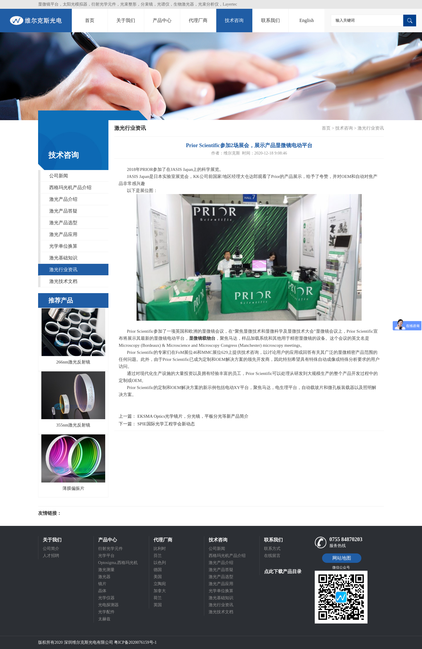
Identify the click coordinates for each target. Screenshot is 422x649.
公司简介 (51, 548)
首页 (89, 20)
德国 (158, 570)
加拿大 (160, 591)
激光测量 (106, 570)
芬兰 (158, 555)
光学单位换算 (63, 246)
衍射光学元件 (110, 548)
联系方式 (272, 548)
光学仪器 (106, 598)
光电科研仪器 (79, 513)
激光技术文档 (63, 281)
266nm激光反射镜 (73, 362)
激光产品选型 (63, 222)
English (307, 20)
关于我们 (125, 20)
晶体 (102, 591)
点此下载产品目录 (283, 571)
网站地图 (341, 557)
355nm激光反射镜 (73, 425)
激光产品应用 (63, 234)
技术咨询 (234, 20)
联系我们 (270, 20)
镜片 (102, 584)
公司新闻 (58, 175)
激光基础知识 (63, 257)
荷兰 (158, 598)
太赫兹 (104, 619)
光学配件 (106, 612)
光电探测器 (108, 605)
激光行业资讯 (63, 269)
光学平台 (106, 555)
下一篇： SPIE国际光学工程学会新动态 (157, 424)
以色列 (160, 562)
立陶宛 (160, 584)
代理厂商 (198, 20)
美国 (158, 577)
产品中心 (162, 20)
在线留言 (272, 555)
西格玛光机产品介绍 (70, 187)
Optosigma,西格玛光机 (118, 562)
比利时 (160, 548)
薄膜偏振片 (73, 488)
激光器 (104, 577)
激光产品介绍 (63, 199)
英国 (158, 605)
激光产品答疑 (63, 210)
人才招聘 (51, 555)
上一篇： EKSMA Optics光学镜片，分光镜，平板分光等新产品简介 (184, 416)
